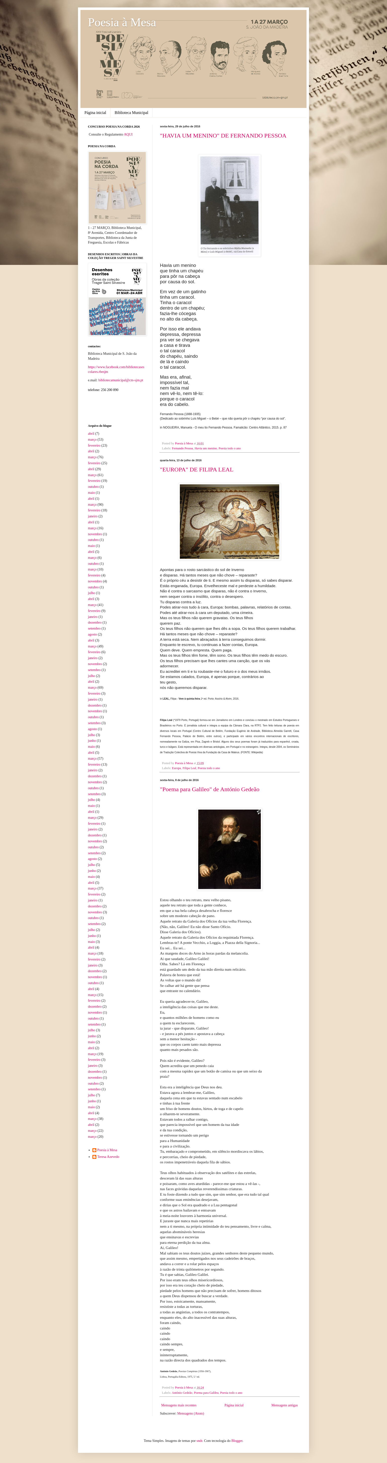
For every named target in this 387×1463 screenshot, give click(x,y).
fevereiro (94, 445)
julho (91, 593)
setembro (94, 628)
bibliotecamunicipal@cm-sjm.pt (120, 380)
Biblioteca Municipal (132, 112)
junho (92, 741)
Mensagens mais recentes (178, 1405)
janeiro (93, 516)
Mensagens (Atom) (190, 1413)
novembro (95, 534)
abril (91, 433)
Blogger (237, 1441)
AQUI (128, 134)
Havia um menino (206, 448)
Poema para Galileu (206, 1392)
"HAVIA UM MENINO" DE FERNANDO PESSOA (223, 135)
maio (91, 493)
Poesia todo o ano (230, 448)
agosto (92, 634)
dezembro (95, 622)
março (92, 439)
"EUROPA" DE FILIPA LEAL (196, 469)
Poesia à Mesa (122, 22)
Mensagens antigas (284, 1405)
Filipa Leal (189, 768)
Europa (176, 768)
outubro (93, 487)
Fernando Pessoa (182, 448)
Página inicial (95, 112)
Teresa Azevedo (108, 1157)
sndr (199, 1441)
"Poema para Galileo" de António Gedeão (209, 789)
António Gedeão (182, 1392)
